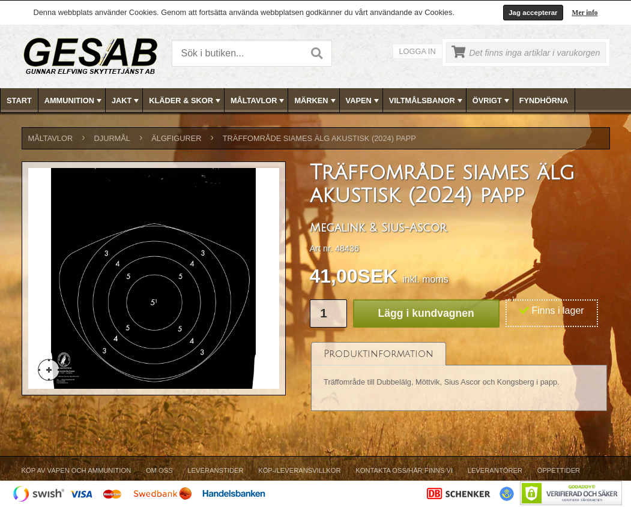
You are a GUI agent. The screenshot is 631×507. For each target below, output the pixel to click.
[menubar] (316, 100)
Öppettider (558, 470)
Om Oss (159, 470)
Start (19, 100)
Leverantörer (495, 470)
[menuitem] (19, 100)
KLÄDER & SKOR (186, 101)
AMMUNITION (74, 101)
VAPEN (363, 101)
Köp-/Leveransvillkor (299, 470)
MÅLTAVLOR (258, 101)
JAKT (126, 101)
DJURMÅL (112, 138)
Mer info (585, 12)
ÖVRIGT (492, 101)
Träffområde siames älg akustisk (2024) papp (319, 138)
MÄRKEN (315, 101)
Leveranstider (215, 470)
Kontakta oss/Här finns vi (404, 470)
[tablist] (459, 377)
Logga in (417, 51)
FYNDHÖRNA (544, 100)
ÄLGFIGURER (176, 138)
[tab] (378, 353)
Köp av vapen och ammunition (76, 470)
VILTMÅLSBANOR (427, 101)
